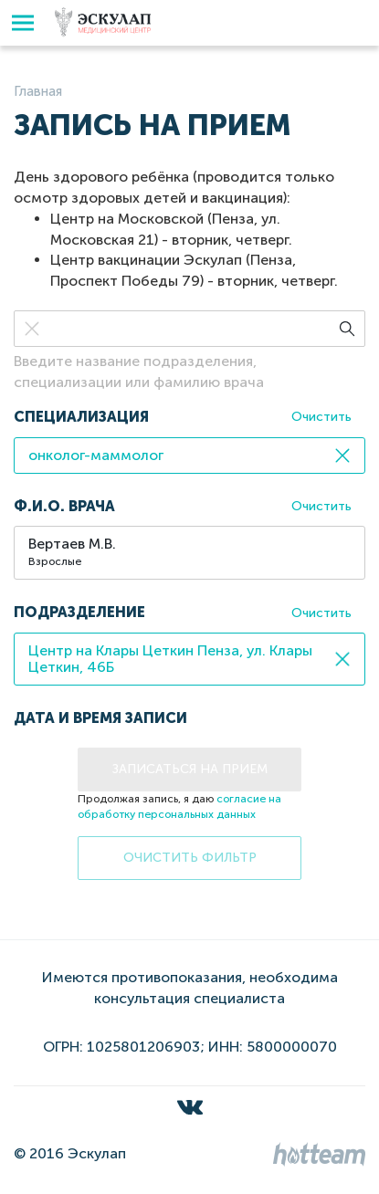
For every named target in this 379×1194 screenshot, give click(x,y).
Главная (38, 91)
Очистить (321, 416)
